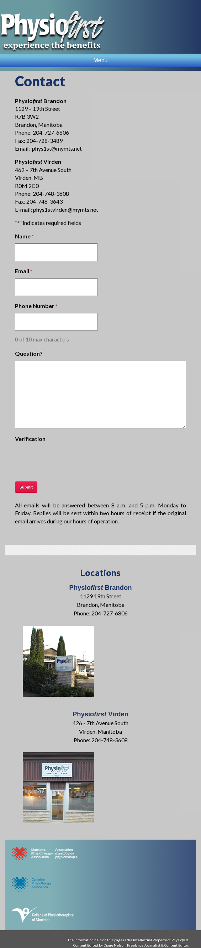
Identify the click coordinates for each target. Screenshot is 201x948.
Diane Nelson (115, 945)
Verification (30, 438)
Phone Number (36, 306)
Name (24, 237)
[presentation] (69, 460)
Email (23, 271)
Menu (100, 60)
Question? (29, 353)
